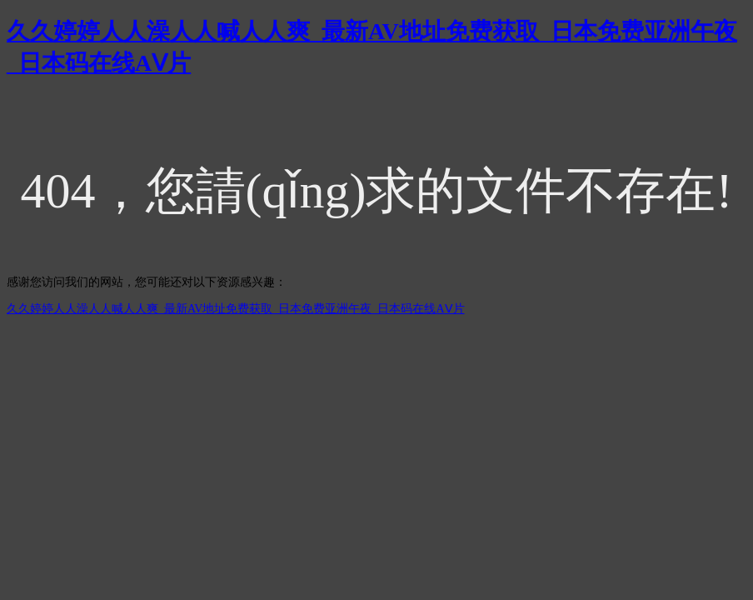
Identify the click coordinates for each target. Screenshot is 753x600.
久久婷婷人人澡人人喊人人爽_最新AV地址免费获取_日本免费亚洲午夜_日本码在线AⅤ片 (236, 308)
